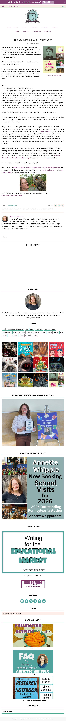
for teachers (29, 332)
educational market (7, 332)
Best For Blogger (50, 718)
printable (50, 332)
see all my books (48, 170)
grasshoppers (46, 131)
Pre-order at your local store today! (53, 75)
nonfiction (43, 332)
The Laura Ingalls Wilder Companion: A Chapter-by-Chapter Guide (37, 167)
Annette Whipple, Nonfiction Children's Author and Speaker (29, 718)
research (5, 335)
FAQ (4, 329)
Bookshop (25, 158)
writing (35, 335)
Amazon (49, 158)
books (25, 209)
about (9, 209)
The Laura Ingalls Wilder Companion (40, 209)
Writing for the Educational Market (33, 575)
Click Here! (48, 2)
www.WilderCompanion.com (12, 196)
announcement (17, 209)
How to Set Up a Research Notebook (34, 700)
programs (56, 332)
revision (10, 335)
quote (61, 332)
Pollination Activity (33, 648)
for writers (37, 332)
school (16, 335)
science (21, 335)
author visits (47, 329)
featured (15, 332)
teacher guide (28, 335)
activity (31, 329)
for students (22, 332)
